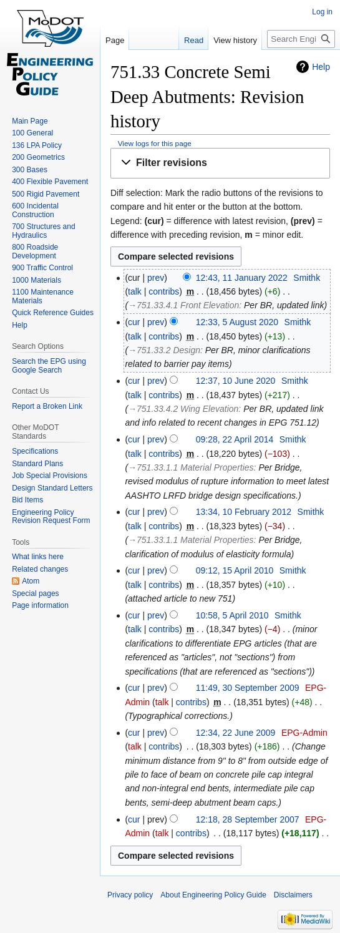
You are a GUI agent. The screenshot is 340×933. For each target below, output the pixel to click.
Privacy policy (130, 895)
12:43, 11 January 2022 (242, 278)
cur (134, 322)
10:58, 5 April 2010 (232, 615)
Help (321, 67)
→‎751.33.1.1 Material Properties (191, 467)
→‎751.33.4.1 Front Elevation (183, 305)
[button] (220, 163)
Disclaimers (293, 895)
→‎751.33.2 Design (164, 350)
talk (135, 291)
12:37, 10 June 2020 (236, 381)
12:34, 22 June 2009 (236, 733)
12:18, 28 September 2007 (247, 819)
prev (155, 278)
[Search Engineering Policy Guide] (301, 39)
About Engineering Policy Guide (213, 895)
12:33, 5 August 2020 (237, 322)
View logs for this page (155, 143)
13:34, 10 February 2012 (243, 512)
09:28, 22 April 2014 (235, 439)
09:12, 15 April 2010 (235, 570)
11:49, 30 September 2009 (247, 688)
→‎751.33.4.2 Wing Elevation (183, 409)
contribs (163, 291)
